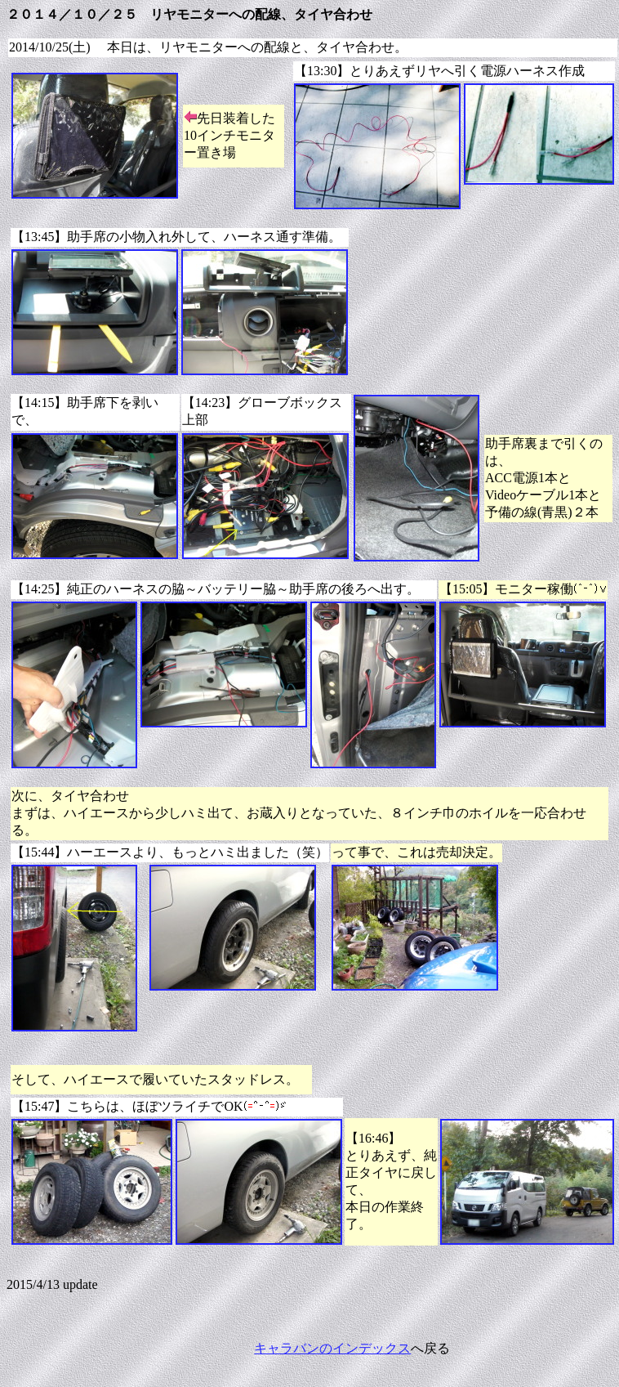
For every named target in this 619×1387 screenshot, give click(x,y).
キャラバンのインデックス (332, 1348)
